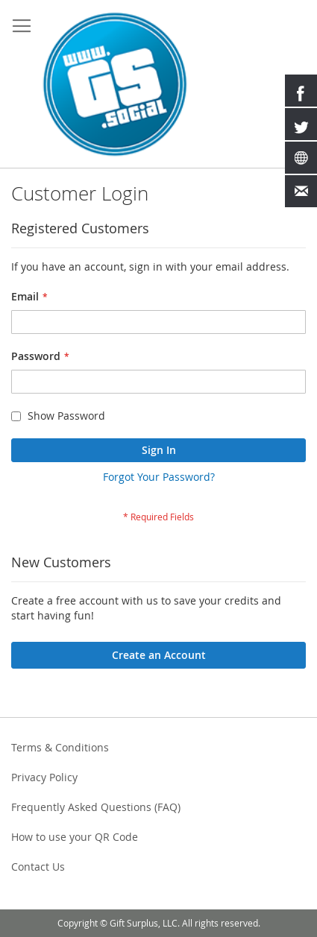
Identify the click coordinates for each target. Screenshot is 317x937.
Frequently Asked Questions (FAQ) (96, 807)
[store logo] (115, 84)
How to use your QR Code (74, 837)
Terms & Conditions (60, 747)
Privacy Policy (44, 777)
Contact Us (38, 866)
